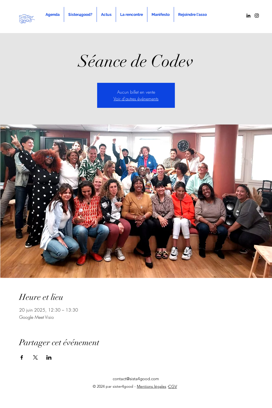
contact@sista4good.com (136, 378)
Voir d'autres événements (136, 99)
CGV (172, 386)
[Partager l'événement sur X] (35, 357)
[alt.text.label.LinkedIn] (248, 15)
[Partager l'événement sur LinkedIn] (49, 357)
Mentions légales (151, 386)
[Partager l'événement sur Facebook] (21, 357)
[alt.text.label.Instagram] (257, 15)
